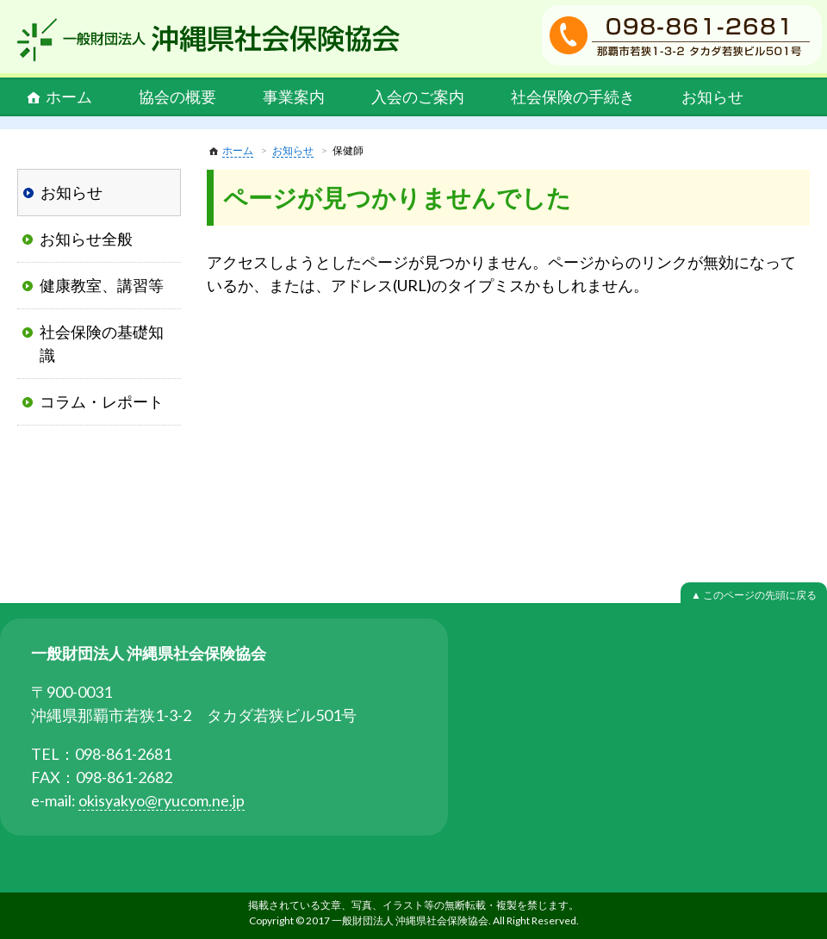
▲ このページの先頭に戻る (754, 594)
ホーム (69, 96)
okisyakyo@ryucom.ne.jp (161, 800)
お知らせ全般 (86, 238)
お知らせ (712, 96)
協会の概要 (177, 96)
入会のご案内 (417, 96)
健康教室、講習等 (102, 285)
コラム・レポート (102, 401)
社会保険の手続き (573, 96)
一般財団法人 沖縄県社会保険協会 (208, 40)
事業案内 (294, 96)
